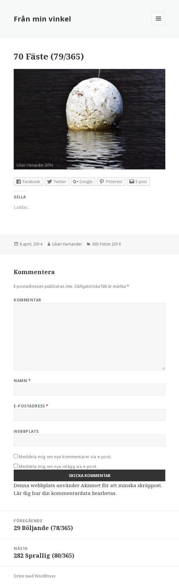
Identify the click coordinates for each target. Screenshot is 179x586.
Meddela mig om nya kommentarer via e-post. (65, 456)
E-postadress (31, 406)
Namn (22, 380)
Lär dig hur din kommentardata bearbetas (64, 493)
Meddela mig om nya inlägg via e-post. (58, 466)
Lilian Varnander (67, 244)
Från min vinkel (42, 18)
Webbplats (26, 431)
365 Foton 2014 (106, 244)
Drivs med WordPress (34, 576)
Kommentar (27, 300)
